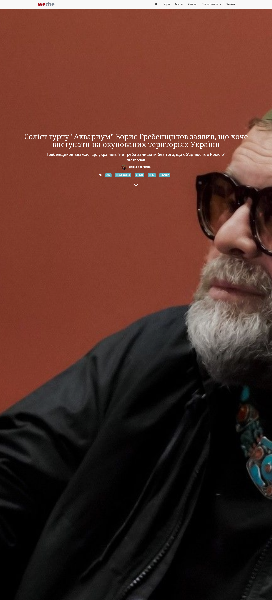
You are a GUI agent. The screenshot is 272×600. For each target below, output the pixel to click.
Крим (151, 175)
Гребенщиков (123, 175)
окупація (164, 175)
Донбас (139, 175)
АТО (108, 175)
